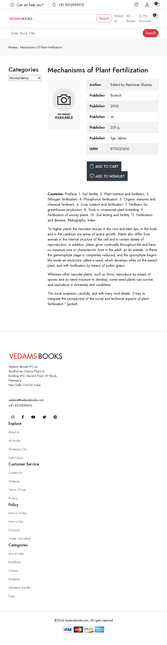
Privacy (13, 498)
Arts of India (16, 553)
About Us (118, 18)
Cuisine (13, 570)
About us (13, 432)
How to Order (17, 513)
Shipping (13, 481)
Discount (13, 530)
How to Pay (15, 521)
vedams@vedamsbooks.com (26, 400)
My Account (145, 18)
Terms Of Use (17, 490)
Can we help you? (27, 4)
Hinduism (14, 579)
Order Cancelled (19, 538)
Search (104, 18)
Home (12, 47)
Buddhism (14, 562)
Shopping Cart (17, 449)
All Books (130, 18)
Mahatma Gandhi (19, 587)
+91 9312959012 (68, 4)
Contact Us (15, 472)
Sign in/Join (15, 457)
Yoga (11, 596)
